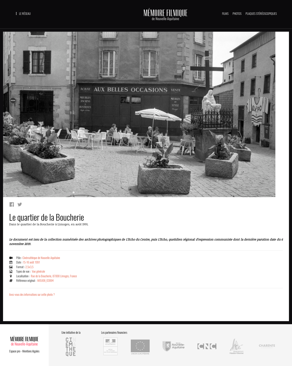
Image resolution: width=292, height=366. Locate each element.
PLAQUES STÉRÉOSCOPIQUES (261, 14)
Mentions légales (30, 351)
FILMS (225, 14)
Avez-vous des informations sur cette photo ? (32, 295)
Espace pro (14, 351)
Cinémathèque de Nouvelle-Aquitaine (41, 258)
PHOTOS (237, 14)
